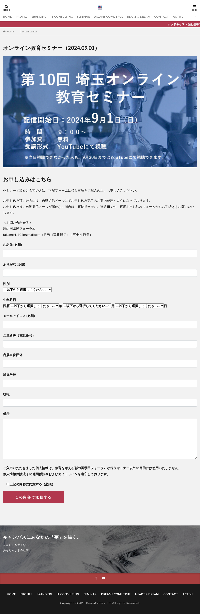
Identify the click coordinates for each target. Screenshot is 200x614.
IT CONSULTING (62, 16)
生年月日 (9, 300)
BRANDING (39, 16)
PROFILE (22, 16)
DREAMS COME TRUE (109, 16)
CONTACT (162, 16)
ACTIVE (179, 16)
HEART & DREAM (139, 16)
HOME (7, 16)
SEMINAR (83, 16)
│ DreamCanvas (28, 31)
